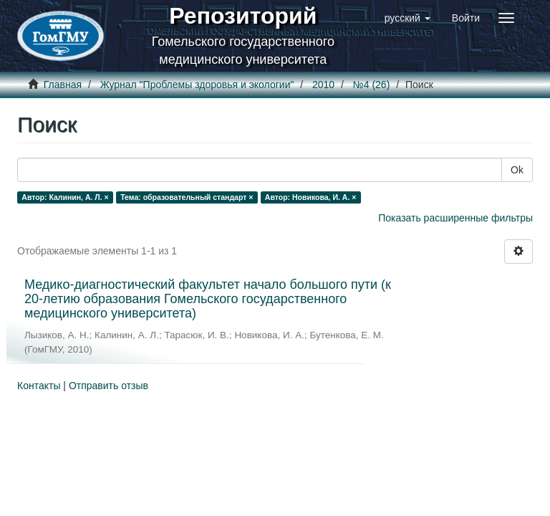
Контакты (38, 385)
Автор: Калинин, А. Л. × (64, 197)
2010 (323, 84)
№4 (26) (371, 84)
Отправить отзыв (108, 385)
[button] (407, 18)
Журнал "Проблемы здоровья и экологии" (197, 84)
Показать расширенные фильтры (455, 218)
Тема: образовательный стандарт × (186, 197)
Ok (517, 170)
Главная (63, 84)
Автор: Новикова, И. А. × (311, 197)
